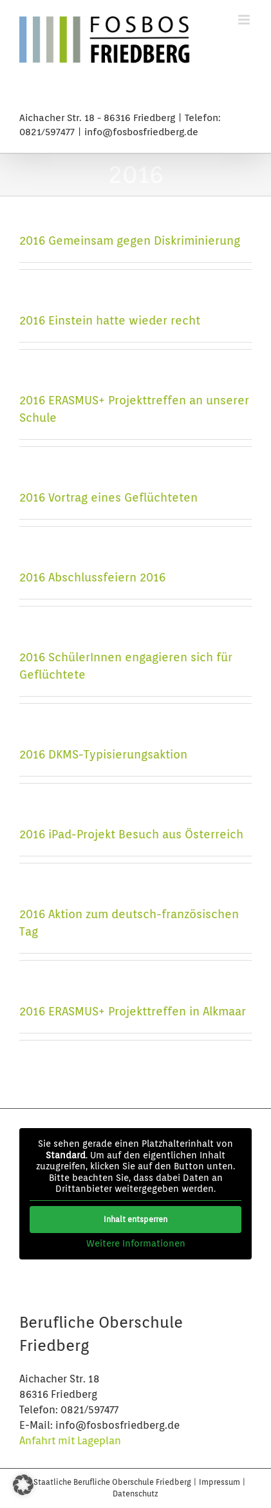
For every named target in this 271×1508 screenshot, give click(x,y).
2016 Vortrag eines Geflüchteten (108, 497)
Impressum (220, 1482)
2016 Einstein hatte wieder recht (109, 320)
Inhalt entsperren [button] (135, 1218)
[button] (23, 1485)
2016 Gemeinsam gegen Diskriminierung (129, 240)
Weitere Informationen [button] (135, 1243)
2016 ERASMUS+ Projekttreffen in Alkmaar (132, 1011)
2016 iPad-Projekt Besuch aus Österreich (131, 834)
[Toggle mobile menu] (245, 19)
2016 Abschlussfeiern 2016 (92, 577)
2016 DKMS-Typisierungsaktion (103, 754)
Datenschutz (135, 1493)
